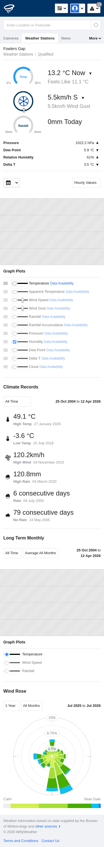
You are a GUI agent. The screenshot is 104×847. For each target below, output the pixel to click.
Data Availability (62, 283)
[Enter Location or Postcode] (52, 25)
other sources (46, 826)
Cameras (11, 38)
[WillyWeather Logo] (12, 8)
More (93, 38)
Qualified (45, 54)
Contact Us (50, 841)
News (66, 38)
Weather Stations (40, 38)
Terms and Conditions (20, 841)
